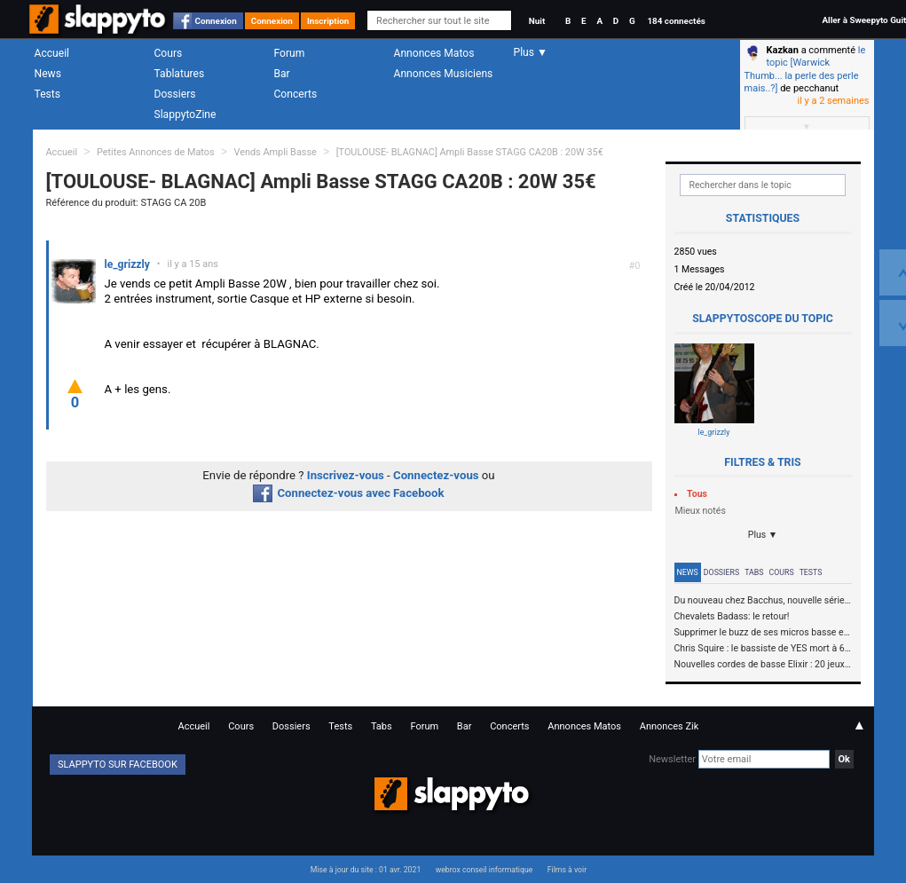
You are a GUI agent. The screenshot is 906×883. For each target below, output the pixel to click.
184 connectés (676, 21)
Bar (282, 73)
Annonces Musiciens (443, 73)
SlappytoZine (185, 114)
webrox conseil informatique (484, 869)
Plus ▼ (763, 534)
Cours (168, 53)
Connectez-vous (436, 475)
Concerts (296, 94)
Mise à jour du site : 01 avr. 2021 (366, 869)
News (48, 73)
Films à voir (567, 869)
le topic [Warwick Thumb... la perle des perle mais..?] (805, 69)
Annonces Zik (669, 726)
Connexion (216, 21)
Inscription (328, 21)
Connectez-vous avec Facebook (348, 493)
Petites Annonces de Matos (156, 152)
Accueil (52, 53)
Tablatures (179, 73)
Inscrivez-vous (345, 475)
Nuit (537, 21)
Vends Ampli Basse (274, 152)
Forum (289, 53)
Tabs (753, 572)
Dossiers (175, 94)
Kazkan (783, 50)
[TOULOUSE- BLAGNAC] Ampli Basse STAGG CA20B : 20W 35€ (469, 152)
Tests (47, 94)
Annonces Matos (434, 53)
